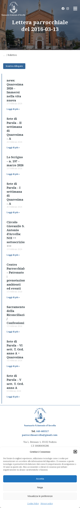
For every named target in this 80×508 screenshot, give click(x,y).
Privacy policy (47, 503)
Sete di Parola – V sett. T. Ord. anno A (15, 382)
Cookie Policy (33, 503)
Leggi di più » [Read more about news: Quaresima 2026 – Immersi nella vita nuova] (13, 109)
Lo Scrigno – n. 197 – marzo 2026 (15, 161)
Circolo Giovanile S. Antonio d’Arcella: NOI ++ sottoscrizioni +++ (17, 234)
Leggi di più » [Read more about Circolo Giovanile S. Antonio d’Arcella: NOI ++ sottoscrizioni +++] (13, 255)
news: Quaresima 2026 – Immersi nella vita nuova (15, 90)
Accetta (40, 478)
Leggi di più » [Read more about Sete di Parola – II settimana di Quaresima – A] (13, 147)
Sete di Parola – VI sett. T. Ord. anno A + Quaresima (15, 349)
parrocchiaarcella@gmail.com (39, 434)
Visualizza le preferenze (40, 496)
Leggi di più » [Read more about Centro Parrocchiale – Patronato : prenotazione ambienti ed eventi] (13, 297)
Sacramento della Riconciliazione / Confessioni (18, 315)
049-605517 (42, 431)
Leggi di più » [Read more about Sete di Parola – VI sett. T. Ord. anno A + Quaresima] (13, 366)
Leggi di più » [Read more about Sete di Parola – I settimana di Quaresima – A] (13, 212)
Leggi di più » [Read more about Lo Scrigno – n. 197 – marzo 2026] (13, 174)
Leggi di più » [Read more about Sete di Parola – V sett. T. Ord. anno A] (13, 396)
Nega (40, 487)
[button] (75, 451)
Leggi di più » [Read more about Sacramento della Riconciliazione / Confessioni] (13, 331)
